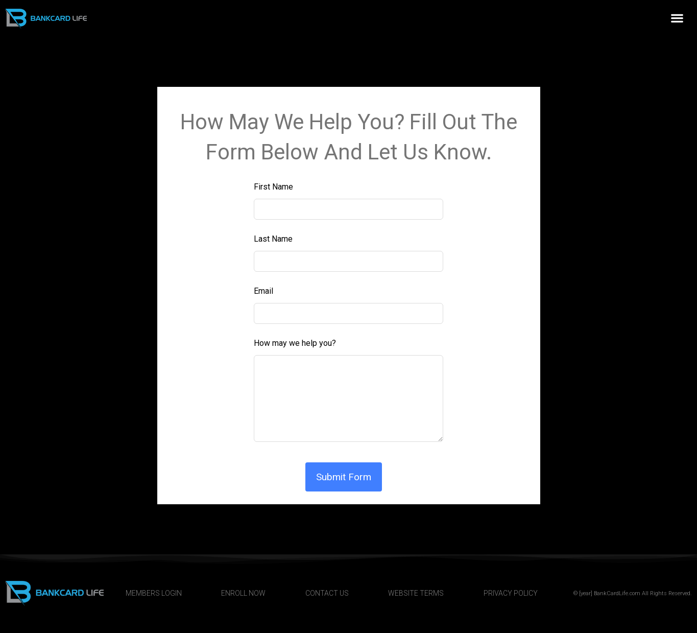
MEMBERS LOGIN (154, 593)
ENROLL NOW (243, 593)
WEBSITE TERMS (416, 593)
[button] (677, 18)
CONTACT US (327, 593)
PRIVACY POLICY (511, 593)
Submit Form (343, 477)
